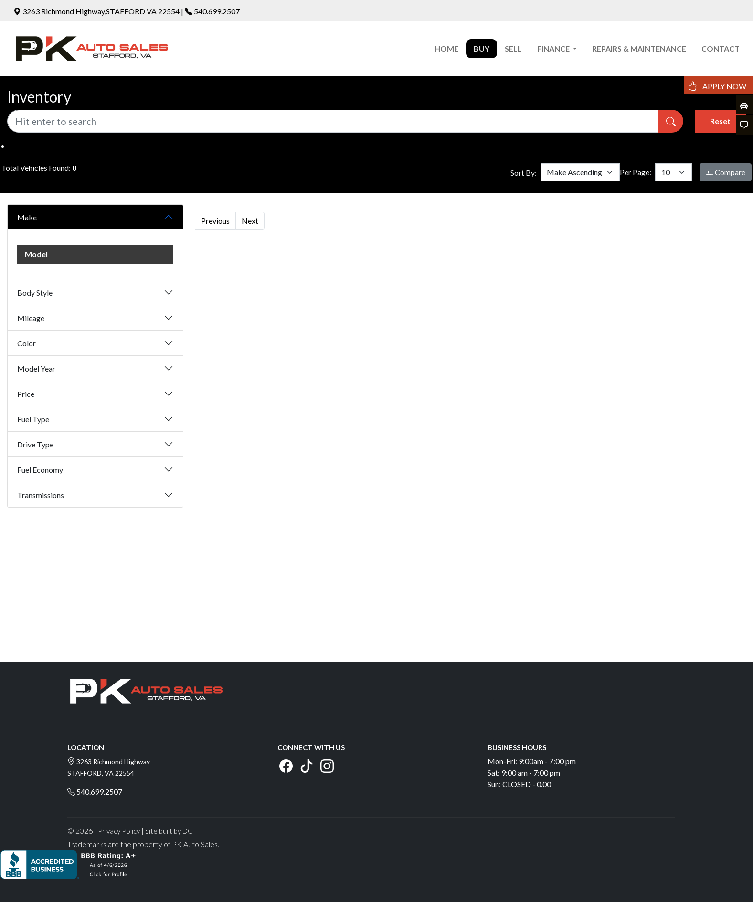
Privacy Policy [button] (119, 831)
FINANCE (554, 48)
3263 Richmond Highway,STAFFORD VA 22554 (97, 11)
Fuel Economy (40, 469)
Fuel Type (33, 419)
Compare (725, 171)
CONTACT (720, 48)
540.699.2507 (217, 11)
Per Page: (635, 171)
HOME (446, 48)
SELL (513, 48)
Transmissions (40, 494)
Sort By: (523, 172)
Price (25, 393)
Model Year (36, 368)
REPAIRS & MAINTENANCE (639, 48)
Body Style (35, 292)
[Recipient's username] (333, 121)
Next (250, 220)
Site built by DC (169, 831)
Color (26, 343)
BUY (481, 48)
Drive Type (35, 444)
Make (27, 217)
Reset (720, 120)
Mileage (30, 317)
